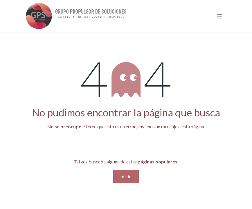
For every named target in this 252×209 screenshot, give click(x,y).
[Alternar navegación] (219, 16)
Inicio (126, 176)
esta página (192, 126)
